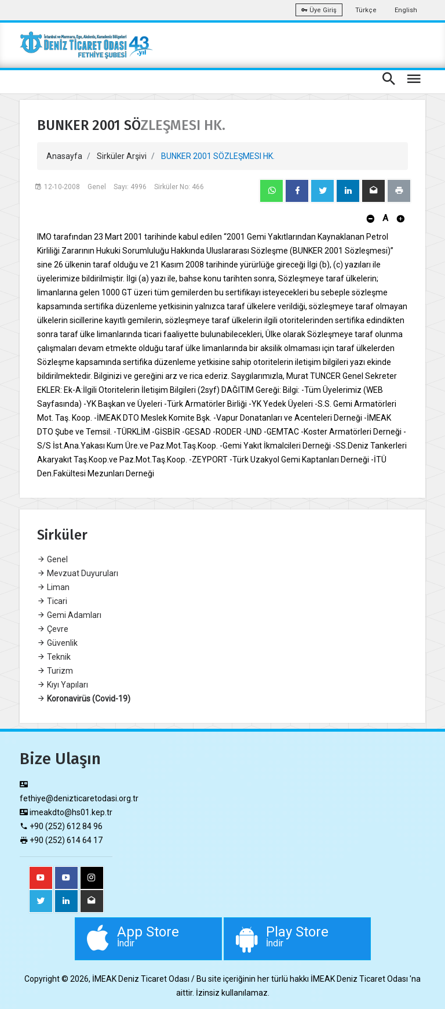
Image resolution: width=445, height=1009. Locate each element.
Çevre (52, 629)
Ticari (52, 601)
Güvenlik (57, 643)
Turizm (55, 670)
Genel (52, 559)
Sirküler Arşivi (122, 156)
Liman (53, 587)
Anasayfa (64, 156)
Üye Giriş (319, 10)
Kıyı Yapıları (62, 684)
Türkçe (366, 10)
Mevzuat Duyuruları (77, 573)
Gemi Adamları (69, 615)
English (406, 10)
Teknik (54, 656)
